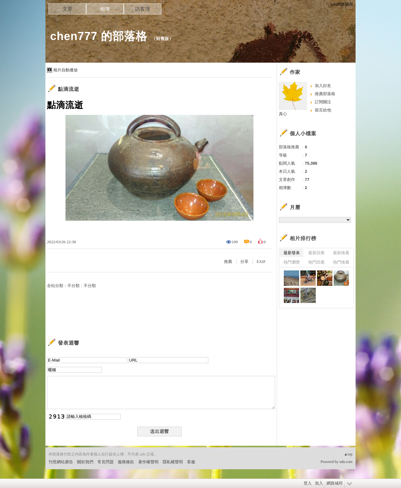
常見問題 (105, 462)
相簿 (105, 9)
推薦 (228, 261)
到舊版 (162, 38)
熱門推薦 (341, 262)
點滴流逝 (68, 89)
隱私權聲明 (173, 462)
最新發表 (292, 252)
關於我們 (85, 462)
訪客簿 (142, 9)
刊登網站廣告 (61, 462)
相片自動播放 (65, 70)
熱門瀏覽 (292, 262)
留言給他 (323, 110)
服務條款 (126, 462)
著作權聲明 (148, 462)
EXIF (261, 261)
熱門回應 (316, 262)
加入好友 (323, 85)
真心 (283, 113)
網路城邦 (334, 483)
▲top (348, 454)
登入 (308, 483)
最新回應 (316, 252)
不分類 (73, 285)
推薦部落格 (325, 93)
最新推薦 (341, 252)
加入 (319, 483)
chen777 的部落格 (98, 36)
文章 (67, 9)
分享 (244, 261)
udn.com (345, 462)
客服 (191, 462)
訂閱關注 (323, 102)
